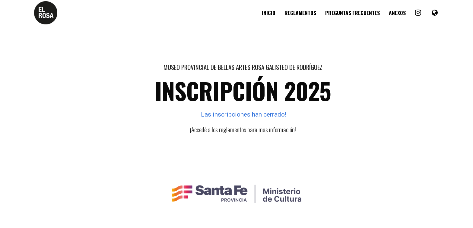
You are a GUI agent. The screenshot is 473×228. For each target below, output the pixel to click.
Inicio (268, 13)
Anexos (397, 13)
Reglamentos (300, 13)
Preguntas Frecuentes (352, 13)
